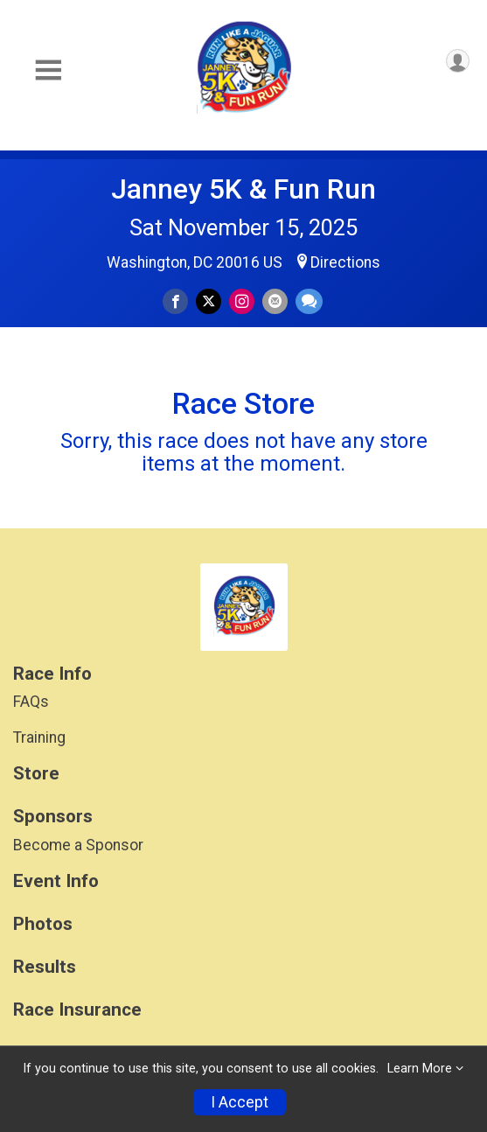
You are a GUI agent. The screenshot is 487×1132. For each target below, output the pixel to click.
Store (36, 774)
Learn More (419, 1068)
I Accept (239, 1102)
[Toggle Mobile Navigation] (48, 70)
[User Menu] (458, 61)
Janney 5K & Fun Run (243, 189)
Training (39, 737)
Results (44, 967)
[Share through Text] (309, 301)
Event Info (56, 881)
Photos (43, 924)
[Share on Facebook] (175, 301)
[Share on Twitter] (208, 301)
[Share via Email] (275, 301)
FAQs (31, 701)
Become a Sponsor (78, 845)
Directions (345, 262)
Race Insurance (77, 1010)
